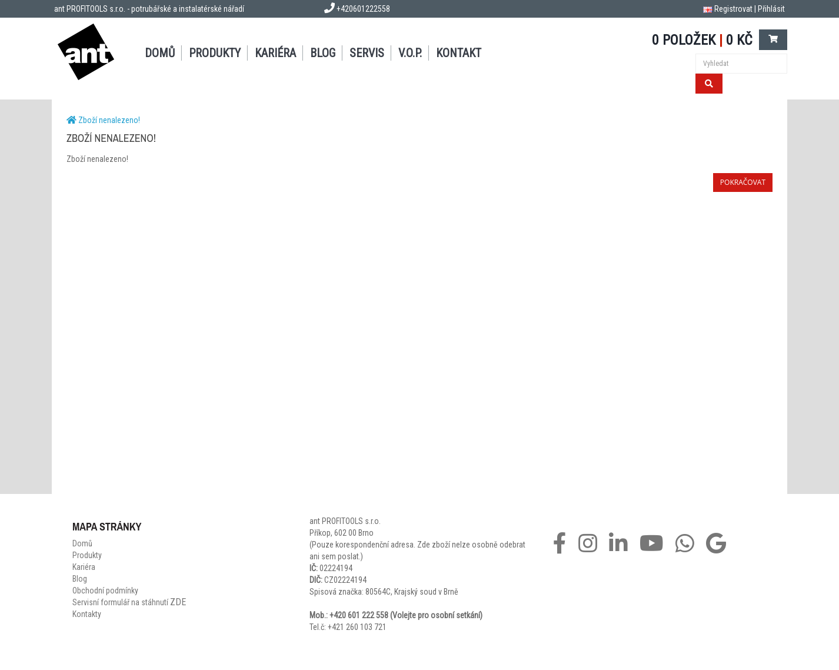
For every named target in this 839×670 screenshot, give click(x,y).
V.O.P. (410, 53)
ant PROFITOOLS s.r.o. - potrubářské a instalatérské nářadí (149, 9)
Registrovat (733, 9)
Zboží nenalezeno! (109, 120)
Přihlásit (771, 9)
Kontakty (86, 614)
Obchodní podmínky (105, 590)
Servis (366, 53)
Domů (160, 53)
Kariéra (275, 53)
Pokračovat (742, 182)
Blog (322, 53)
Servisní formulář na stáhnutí (129, 602)
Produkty (215, 53)
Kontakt (458, 53)
